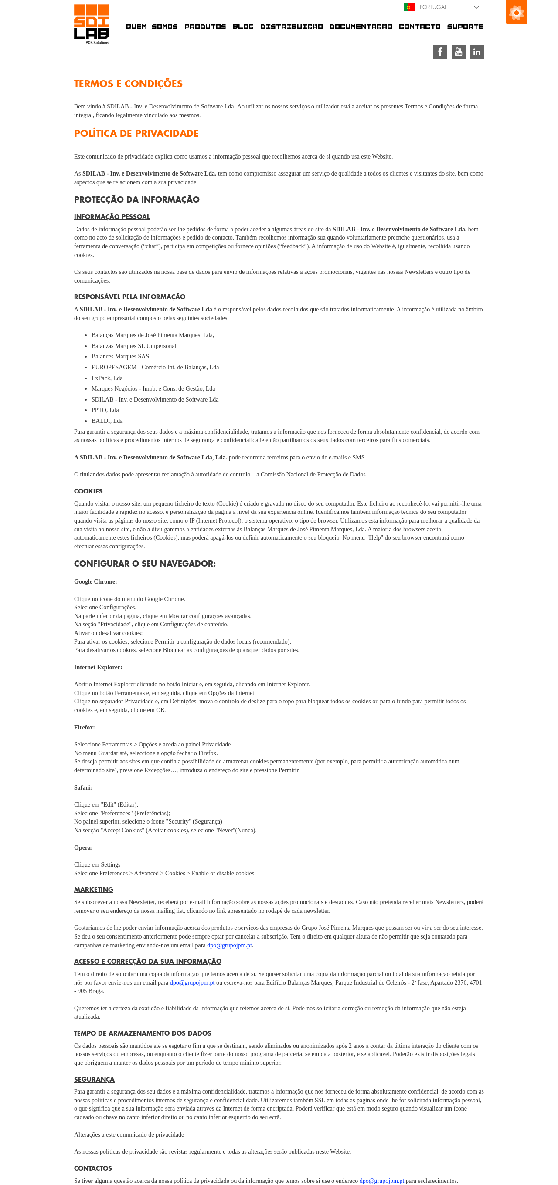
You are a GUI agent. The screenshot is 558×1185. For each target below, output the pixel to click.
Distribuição (291, 26)
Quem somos (152, 26)
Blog (243, 26)
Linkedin (477, 52)
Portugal (425, 7)
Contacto (420, 26)
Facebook (440, 52)
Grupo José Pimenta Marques (516, 12)
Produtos (205, 26)
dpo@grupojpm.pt (229, 945)
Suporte (465, 26)
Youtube (459, 52)
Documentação (361, 26)
